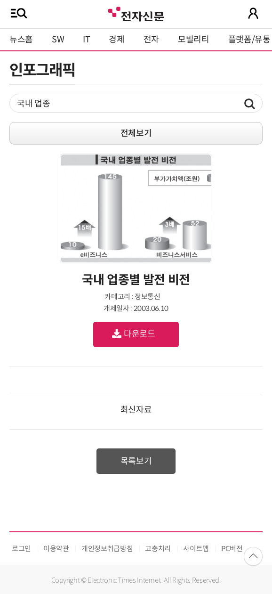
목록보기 (136, 461)
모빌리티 (193, 39)
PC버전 (232, 548)
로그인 (21, 548)
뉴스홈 (21, 39)
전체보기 (136, 133)
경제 (116, 39)
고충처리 (158, 548)
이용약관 (56, 548)
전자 (151, 39)
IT (86, 39)
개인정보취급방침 (107, 548)
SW (58, 39)
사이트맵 (196, 548)
